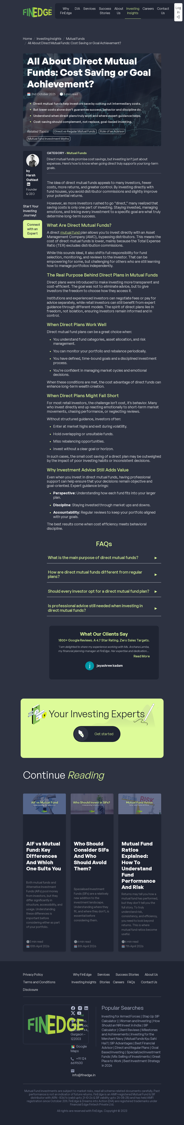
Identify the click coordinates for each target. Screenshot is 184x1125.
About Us (118, 11)
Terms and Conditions (39, 982)
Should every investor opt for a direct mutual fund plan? (98, 591)
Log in (178, 12)
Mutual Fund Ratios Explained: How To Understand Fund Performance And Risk (138, 865)
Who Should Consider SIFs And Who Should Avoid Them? (91, 856)
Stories (104, 982)
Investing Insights (132, 11)
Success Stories (105, 11)
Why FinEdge (66, 11)
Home (27, 39)
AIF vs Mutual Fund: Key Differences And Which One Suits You (43, 856)
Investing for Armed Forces (121, 1016)
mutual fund (70, 232)
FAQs (131, 982)
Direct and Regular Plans (132, 1048)
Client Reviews (129, 1030)
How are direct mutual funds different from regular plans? (95, 574)
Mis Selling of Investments (131, 1057)
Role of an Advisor (112, 131)
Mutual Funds (75, 39)
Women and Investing (135, 1021)
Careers (148, 9)
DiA (77, 9)
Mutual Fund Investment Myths (48, 139)
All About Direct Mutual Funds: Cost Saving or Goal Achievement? (74, 43)
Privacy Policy (33, 974)
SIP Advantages (121, 1043)
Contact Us (163, 11)
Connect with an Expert (33, 229)
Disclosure (30, 990)
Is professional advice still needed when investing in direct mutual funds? (95, 608)
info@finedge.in (83, 1075)
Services (89, 9)
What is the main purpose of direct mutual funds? (93, 557)
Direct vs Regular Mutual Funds (74, 131)
